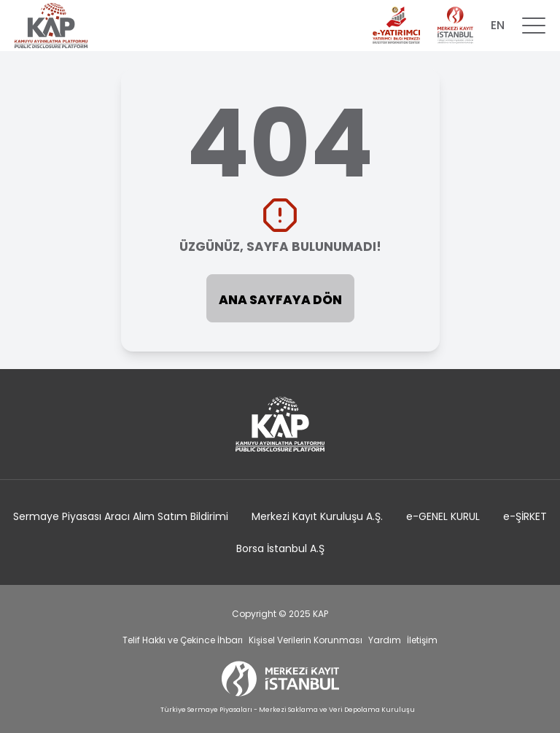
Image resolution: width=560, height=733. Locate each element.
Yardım (384, 640)
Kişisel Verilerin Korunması (305, 640)
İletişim (422, 640)
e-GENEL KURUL (443, 516)
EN (498, 25)
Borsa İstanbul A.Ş (280, 548)
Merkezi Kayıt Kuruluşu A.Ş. (317, 516)
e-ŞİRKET (525, 516)
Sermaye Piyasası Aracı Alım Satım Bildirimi (120, 516)
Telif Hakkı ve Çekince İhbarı (182, 640)
